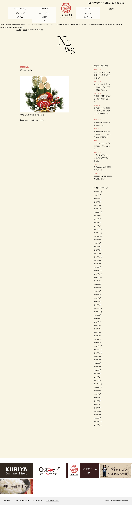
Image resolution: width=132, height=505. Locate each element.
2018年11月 (98, 349)
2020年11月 (98, 274)
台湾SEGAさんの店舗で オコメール (102, 167)
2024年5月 (97, 223)
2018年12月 (98, 346)
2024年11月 (98, 212)
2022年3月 (97, 253)
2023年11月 (98, 233)
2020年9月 (97, 281)
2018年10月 (98, 353)
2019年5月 (97, 329)
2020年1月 (97, 305)
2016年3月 (97, 401)
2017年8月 (97, 374)
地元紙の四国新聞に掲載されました (102, 122)
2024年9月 (97, 216)
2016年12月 (98, 384)
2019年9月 (97, 315)
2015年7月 (97, 408)
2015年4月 (97, 415)
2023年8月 (97, 243)
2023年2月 (97, 246)
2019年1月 (97, 343)
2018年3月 (97, 367)
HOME (18, 30)
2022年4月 (97, 250)
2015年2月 (97, 418)
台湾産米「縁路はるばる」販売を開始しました (102, 97)
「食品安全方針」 (52, 501)
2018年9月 (97, 356)
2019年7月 (97, 322)
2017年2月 (97, 377)
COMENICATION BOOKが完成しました (103, 176)
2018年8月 (97, 360)
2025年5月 (97, 202)
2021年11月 (98, 257)
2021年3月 (97, 264)
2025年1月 (97, 209)
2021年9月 (97, 260)
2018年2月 (97, 370)
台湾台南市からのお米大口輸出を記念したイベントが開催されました (102, 110)
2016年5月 (97, 394)
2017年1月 (97, 380)
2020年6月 (97, 291)
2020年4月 (97, 298)
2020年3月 (97, 301)
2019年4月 (97, 332)
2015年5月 (97, 411)
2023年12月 (98, 229)
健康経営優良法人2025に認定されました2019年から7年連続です (102, 133)
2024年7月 (97, 219)
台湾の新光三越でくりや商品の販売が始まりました (102, 156)
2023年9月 (97, 240)
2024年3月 (97, 226)
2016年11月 (98, 387)
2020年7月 (97, 288)
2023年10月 (98, 236)
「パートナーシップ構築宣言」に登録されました (102, 145)
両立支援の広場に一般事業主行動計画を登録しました (102, 74)
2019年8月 (97, 319)
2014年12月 (98, 422)
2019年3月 (97, 336)
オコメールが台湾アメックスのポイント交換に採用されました (102, 85)
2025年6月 (97, 198)
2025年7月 (97, 195)
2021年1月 (97, 267)
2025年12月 (98, 192)
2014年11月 (98, 425)
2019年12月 (98, 308)
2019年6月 (97, 325)
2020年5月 (97, 295)
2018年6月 (97, 363)
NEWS (25, 30)
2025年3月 (97, 205)
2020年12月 (98, 271)
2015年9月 (97, 404)
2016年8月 (97, 391)
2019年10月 (98, 312)
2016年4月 (97, 397)
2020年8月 (97, 284)
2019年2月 (97, 339)
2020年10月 (98, 277)
